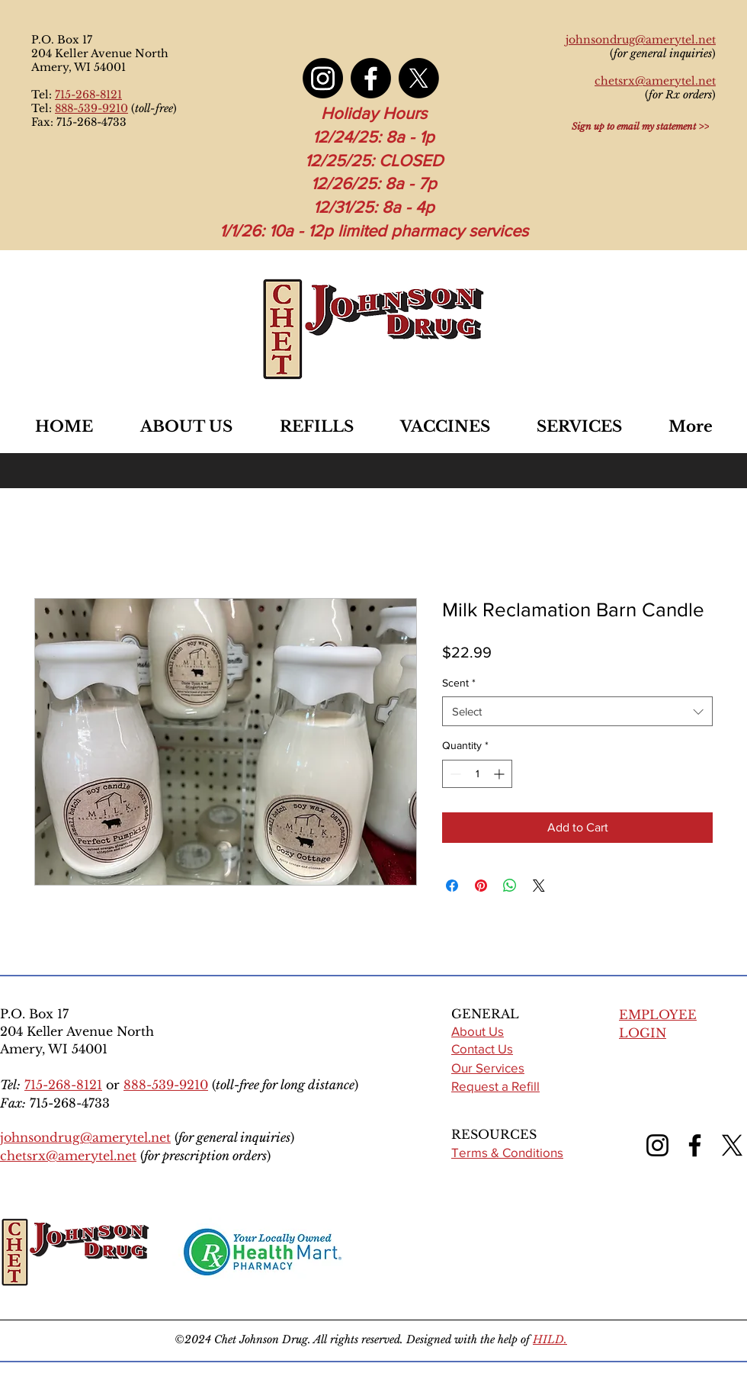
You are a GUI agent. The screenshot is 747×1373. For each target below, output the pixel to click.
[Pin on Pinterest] (481, 885)
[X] (419, 78)
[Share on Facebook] (452, 885)
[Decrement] (453, 773)
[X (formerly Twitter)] (732, 1145)
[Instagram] (323, 78)
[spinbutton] (477, 773)
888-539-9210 (91, 108)
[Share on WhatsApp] (510, 885)
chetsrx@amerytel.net (68, 1155)
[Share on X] (539, 885)
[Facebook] (371, 78)
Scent (459, 683)
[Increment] (500, 773)
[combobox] (577, 711)
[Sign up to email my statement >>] (640, 126)
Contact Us (482, 1048)
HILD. (550, 1339)
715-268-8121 (88, 94)
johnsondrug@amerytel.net (85, 1137)
